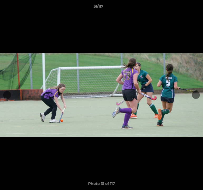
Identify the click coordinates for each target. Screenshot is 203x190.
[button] (181, 7)
